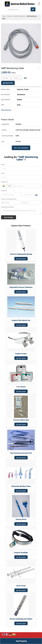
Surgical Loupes (21, 353)
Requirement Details (7, 207)
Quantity (3, 191)
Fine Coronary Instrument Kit (21, 453)
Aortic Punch (21, 586)
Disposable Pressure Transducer (20, 287)
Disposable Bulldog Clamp (21, 486)
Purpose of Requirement (8, 199)
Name (3, 165)
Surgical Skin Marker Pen (21, 320)
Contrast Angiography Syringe (21, 254)
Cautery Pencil (21, 519)
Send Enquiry (21, 641)
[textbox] (16, 78)
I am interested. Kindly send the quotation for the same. (21, 211)
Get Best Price (8, 83)
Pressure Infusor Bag (21, 420)
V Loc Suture (21, 387)
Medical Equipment (19, 16)
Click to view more (6, 110)
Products (9, 16)
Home (4, 16)
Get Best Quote (21, 259)
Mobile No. (4, 182)
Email (2, 173)
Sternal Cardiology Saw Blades (21, 619)
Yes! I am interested (21, 148)
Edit (25, 78)
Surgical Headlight (21, 552)
